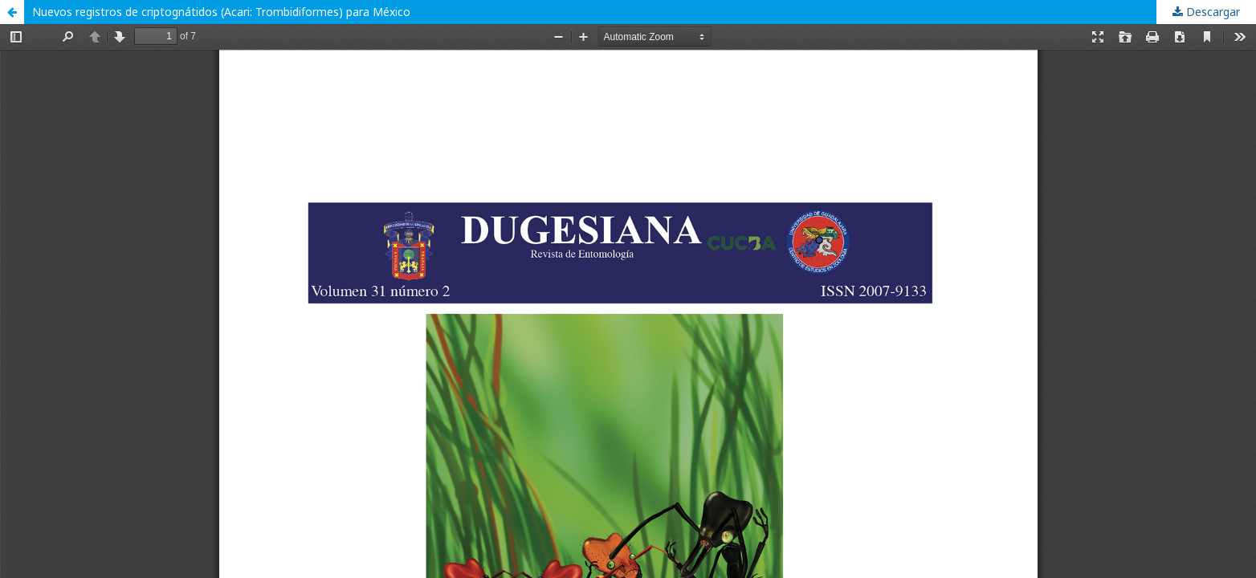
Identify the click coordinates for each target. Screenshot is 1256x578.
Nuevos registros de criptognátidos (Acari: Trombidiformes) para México (221, 11)
